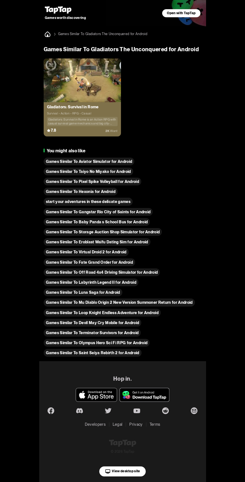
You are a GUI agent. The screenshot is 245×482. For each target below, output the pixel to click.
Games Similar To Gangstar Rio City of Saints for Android (98, 212)
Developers (95, 424)
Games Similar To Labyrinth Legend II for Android (91, 282)
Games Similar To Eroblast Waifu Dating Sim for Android (97, 242)
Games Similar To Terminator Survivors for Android (92, 333)
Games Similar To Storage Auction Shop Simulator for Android (103, 232)
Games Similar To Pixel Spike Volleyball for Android (92, 181)
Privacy (135, 424)
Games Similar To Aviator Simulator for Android (89, 161)
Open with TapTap (181, 13)
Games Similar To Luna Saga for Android (83, 292)
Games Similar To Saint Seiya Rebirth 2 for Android (92, 353)
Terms (155, 424)
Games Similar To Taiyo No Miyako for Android (88, 171)
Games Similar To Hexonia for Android (81, 191)
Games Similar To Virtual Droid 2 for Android (86, 252)
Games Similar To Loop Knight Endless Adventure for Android (102, 312)
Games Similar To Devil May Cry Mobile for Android (92, 322)
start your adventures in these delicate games (88, 201)
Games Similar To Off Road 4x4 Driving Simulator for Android (102, 272)
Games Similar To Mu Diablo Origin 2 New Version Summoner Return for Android (119, 302)
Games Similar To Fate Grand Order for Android (89, 262)
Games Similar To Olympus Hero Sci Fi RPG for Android (97, 343)
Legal (118, 424)
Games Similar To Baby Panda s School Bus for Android (97, 222)
